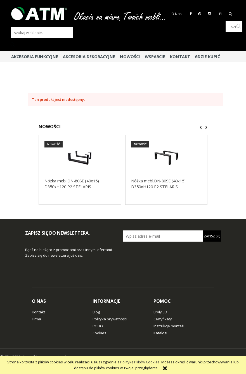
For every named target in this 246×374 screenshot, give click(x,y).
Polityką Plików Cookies (140, 362)
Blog (96, 312)
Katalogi (160, 332)
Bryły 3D (160, 312)
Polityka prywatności (110, 318)
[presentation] (201, 127)
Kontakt (38, 312)
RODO (98, 325)
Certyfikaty (162, 318)
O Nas (176, 13)
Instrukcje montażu (169, 325)
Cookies (99, 332)
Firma (36, 318)
